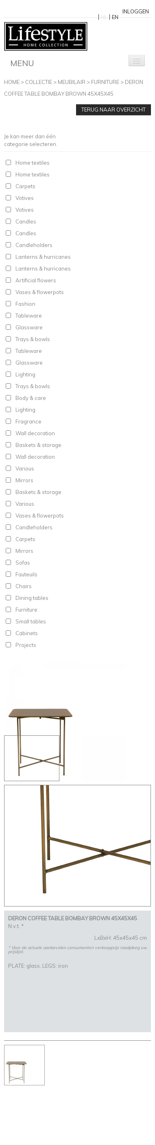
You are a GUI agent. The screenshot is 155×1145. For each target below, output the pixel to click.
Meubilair (71, 82)
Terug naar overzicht (113, 109)
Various (24, 468)
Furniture (105, 82)
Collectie (38, 82)
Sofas (22, 562)
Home (12, 82)
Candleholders (33, 245)
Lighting (25, 374)
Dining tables (31, 598)
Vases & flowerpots (39, 292)
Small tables (30, 621)
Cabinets (26, 633)
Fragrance (28, 421)
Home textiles (32, 162)
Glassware (29, 327)
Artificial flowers (35, 280)
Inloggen (135, 11)
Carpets (25, 186)
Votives (24, 198)
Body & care (30, 398)
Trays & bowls (32, 339)
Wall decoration (35, 433)
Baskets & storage (38, 445)
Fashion (25, 304)
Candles (25, 221)
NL (104, 17)
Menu (22, 63)
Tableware (28, 315)
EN (115, 17)
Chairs (23, 586)
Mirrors (24, 480)
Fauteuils (26, 574)
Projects (25, 645)
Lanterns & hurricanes (43, 256)
